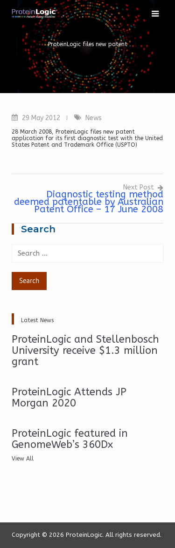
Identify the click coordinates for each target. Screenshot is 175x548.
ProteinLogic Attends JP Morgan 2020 (69, 397)
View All (23, 458)
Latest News (37, 320)
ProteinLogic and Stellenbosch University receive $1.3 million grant (85, 350)
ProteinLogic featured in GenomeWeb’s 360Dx (70, 439)
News (93, 118)
